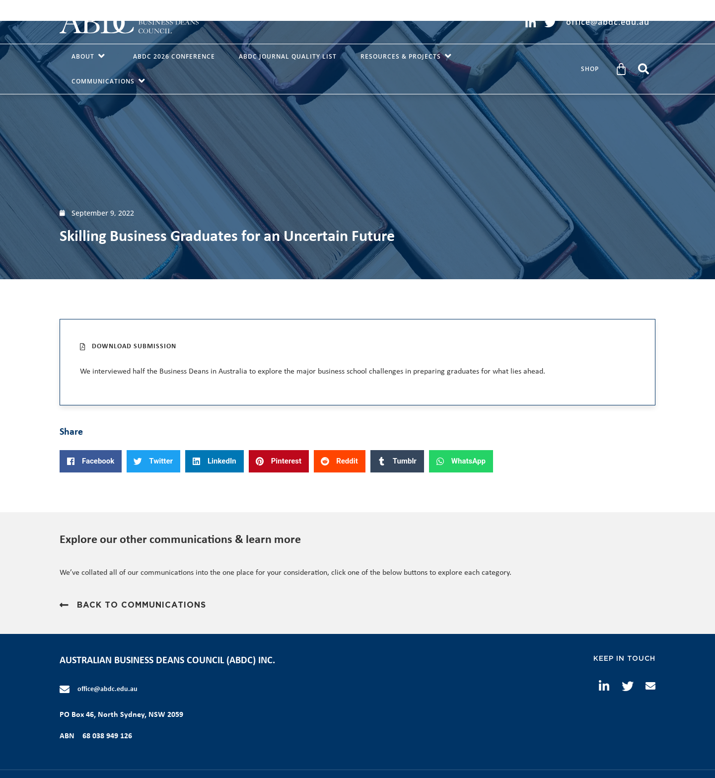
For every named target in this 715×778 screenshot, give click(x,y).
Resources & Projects (408, 56)
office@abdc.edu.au (107, 689)
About (90, 56)
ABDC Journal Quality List (288, 56)
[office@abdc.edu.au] (65, 690)
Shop (590, 69)
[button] (643, 69)
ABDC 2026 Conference (174, 56)
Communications (110, 81)
